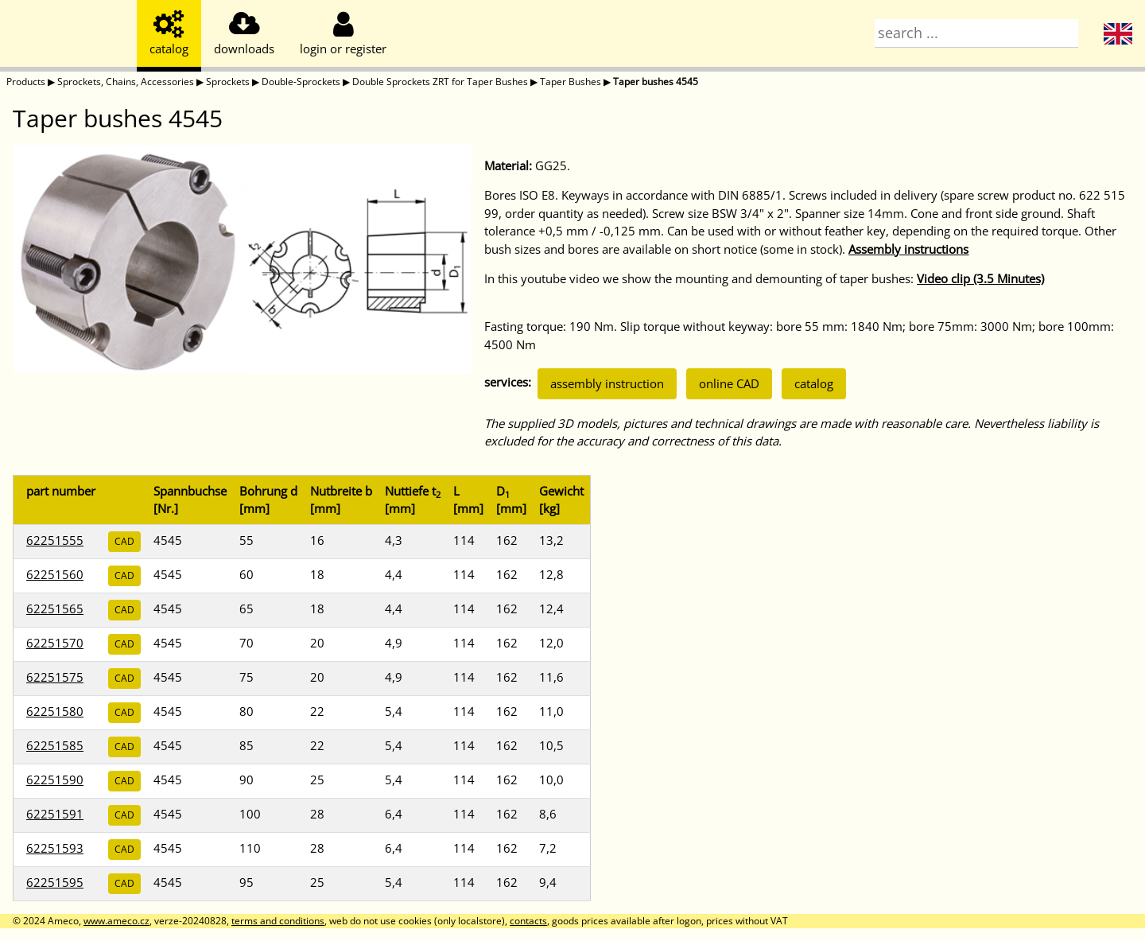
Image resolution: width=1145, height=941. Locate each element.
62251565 (54, 608)
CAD (124, 541)
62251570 (54, 643)
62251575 (54, 677)
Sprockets (228, 81)
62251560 (54, 574)
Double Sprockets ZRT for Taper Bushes (440, 81)
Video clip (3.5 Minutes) (980, 278)
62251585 (54, 745)
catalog (813, 383)
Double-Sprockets (301, 81)
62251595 (54, 882)
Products (25, 81)
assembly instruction (607, 383)
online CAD (729, 383)
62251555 (54, 540)
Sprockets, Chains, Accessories (125, 81)
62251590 (54, 779)
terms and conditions (277, 920)
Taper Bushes (570, 81)
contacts (528, 920)
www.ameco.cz (116, 920)
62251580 (54, 711)
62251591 (54, 814)
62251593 (54, 848)
